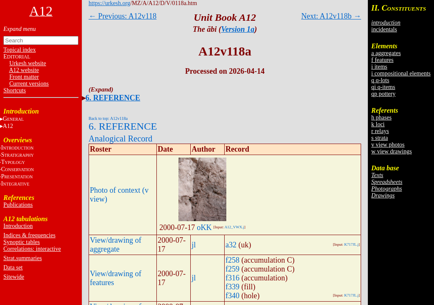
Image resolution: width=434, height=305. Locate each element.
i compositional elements (401, 73)
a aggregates (386, 53)
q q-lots (380, 80)
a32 (230, 245)
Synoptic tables (21, 242)
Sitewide (13, 277)
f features (382, 60)
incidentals (384, 29)
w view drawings (391, 151)
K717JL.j (351, 244)
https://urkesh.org (109, 3)
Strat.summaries (22, 258)
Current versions (29, 83)
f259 (232, 269)
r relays (380, 131)
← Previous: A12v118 (122, 16)
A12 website (24, 70)
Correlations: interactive (32, 249)
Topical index (19, 50)
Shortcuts (14, 90)
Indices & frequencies (29, 235)
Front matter (24, 77)
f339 (232, 287)
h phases (381, 117)
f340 (232, 295)
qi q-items (383, 87)
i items (379, 67)
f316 (232, 278)
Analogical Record (121, 138)
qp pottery (383, 94)
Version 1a (238, 29)
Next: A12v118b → (331, 16)
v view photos (388, 144)
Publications (18, 205)
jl (194, 245)
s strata (379, 138)
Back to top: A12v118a (108, 118)
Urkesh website (27, 63)
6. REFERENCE (113, 98)
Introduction (18, 226)
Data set (12, 267)
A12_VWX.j (234, 227)
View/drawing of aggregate (115, 244)
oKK (204, 227)
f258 (232, 260)
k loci (378, 124)
